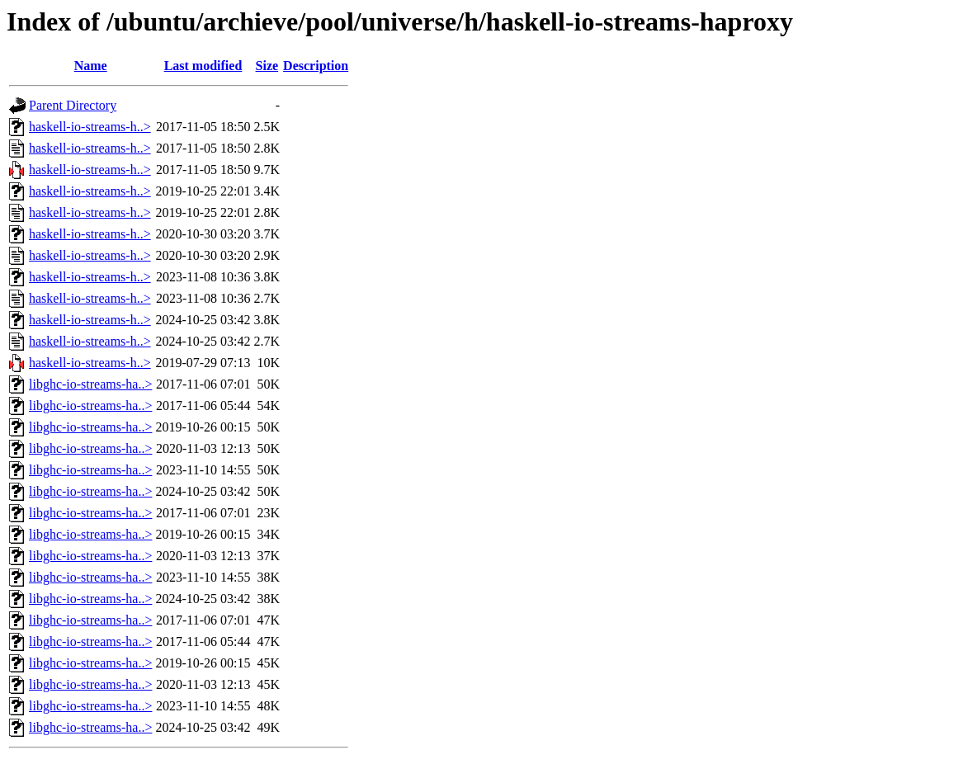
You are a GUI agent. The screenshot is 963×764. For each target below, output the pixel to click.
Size (267, 66)
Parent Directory (72, 105)
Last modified (203, 66)
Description (315, 66)
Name (90, 66)
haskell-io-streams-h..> (90, 127)
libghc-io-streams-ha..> (90, 384)
